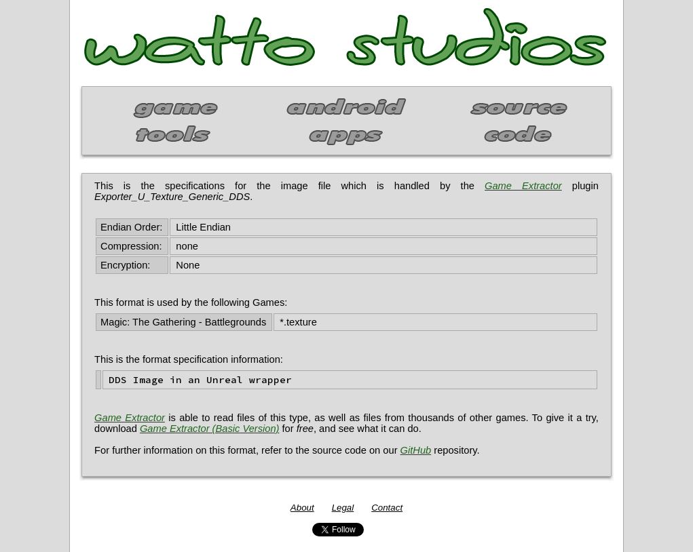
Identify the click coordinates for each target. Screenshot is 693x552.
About (302, 507)
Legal (343, 507)
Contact (386, 507)
